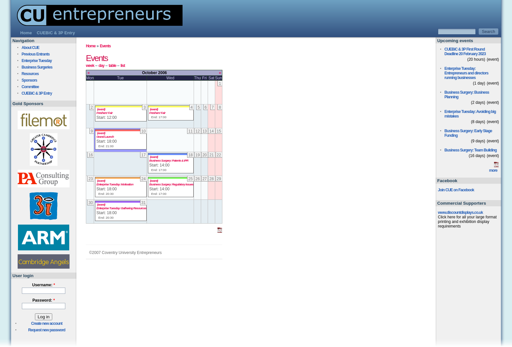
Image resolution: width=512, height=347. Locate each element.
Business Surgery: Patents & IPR (168, 160)
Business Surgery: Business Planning (466, 94)
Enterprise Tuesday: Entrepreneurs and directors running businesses (466, 73)
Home (90, 46)
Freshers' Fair (104, 113)
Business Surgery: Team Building (470, 150)
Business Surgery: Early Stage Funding (468, 133)
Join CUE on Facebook (456, 190)
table (112, 65)
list (122, 65)
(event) (101, 109)
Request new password (46, 330)
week (90, 65)
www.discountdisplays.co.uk (460, 212)
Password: (43, 300)
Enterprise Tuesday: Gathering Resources (121, 208)
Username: (43, 285)
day (101, 65)
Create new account (46, 323)
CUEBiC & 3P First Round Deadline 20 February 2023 (465, 51)
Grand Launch (105, 136)
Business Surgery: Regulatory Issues (171, 184)
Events (105, 46)
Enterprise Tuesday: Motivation (114, 184)
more (493, 170)
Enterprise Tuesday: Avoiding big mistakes (470, 113)
